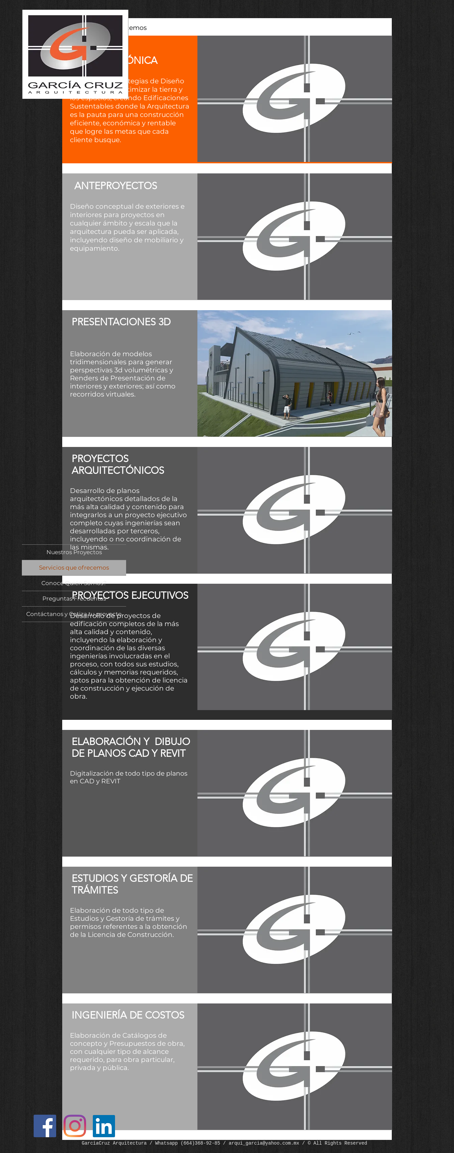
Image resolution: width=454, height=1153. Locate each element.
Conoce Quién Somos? (74, 583)
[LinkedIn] (104, 1126)
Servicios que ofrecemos (74, 567)
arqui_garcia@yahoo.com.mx (264, 1143)
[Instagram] (75, 1126)
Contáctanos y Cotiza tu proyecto (74, 614)
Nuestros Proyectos (74, 552)
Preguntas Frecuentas (74, 598)
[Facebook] (45, 1126)
